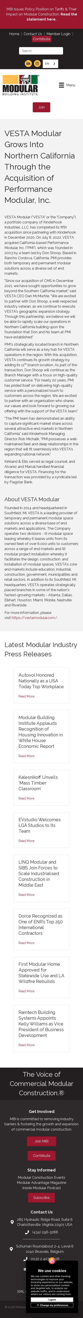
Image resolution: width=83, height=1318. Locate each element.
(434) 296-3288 (45, 1232)
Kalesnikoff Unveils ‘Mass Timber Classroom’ (38, 783)
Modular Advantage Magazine (41, 1183)
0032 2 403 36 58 (45, 1259)
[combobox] (50, 63)
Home (14, 34)
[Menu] (67, 85)
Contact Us (33, 34)
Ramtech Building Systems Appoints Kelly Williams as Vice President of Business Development (41, 1024)
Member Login (58, 34)
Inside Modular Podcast (41, 1188)
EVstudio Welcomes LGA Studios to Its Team (40, 825)
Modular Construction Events (41, 1177)
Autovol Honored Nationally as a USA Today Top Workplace (41, 680)
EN (47, 63)
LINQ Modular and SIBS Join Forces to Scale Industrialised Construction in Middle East (39, 873)
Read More (26, 696)
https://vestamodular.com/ (34, 618)
